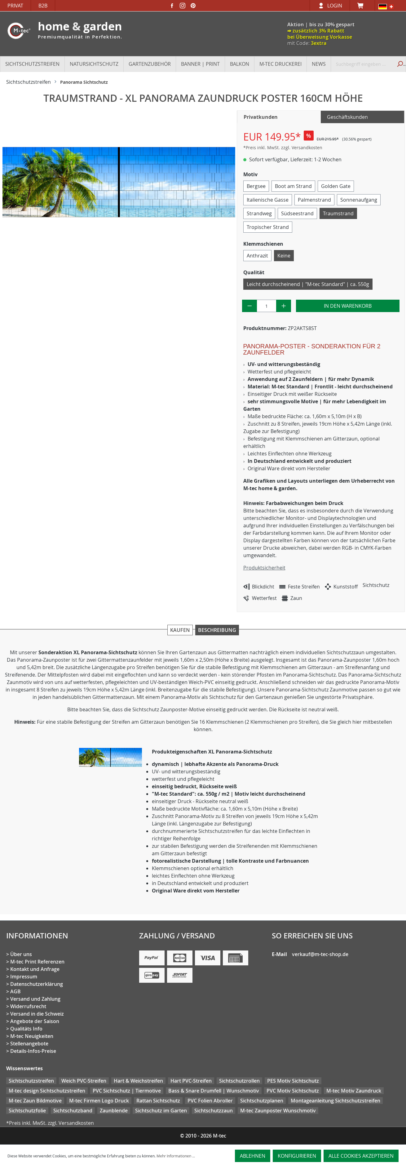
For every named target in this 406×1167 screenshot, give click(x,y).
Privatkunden (261, 117)
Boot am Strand (293, 186)
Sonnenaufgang (358, 199)
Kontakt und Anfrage (35, 969)
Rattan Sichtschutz (158, 1100)
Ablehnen (252, 1155)
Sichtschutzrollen (239, 1080)
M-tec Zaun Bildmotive (35, 1100)
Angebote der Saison (34, 1021)
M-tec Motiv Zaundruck (353, 1090)
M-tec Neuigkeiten (31, 1036)
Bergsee (256, 186)
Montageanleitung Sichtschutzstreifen (335, 1100)
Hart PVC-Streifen (191, 1080)
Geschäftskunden (347, 117)
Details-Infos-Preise (33, 1051)
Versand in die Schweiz (37, 1013)
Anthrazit (257, 255)
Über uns (21, 954)
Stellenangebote (29, 1043)
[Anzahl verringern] (249, 306)
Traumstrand (338, 213)
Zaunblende (114, 1110)
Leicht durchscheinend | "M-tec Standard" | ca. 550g (308, 284)
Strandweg (259, 213)
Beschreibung (217, 630)
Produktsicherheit (264, 567)
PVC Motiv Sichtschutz (293, 1090)
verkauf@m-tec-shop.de (320, 954)
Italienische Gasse (268, 199)
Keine (283, 255)
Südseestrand (297, 213)
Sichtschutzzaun (213, 1110)
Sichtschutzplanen (261, 1100)
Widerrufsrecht (28, 1006)
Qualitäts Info (26, 1028)
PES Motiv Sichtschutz (293, 1080)
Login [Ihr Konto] (334, 5)
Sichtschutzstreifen (31, 1080)
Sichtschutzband (72, 1110)
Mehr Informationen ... (176, 1155)
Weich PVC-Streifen (83, 1080)
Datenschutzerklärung (36, 984)
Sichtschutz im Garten (161, 1110)
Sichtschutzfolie (27, 1110)
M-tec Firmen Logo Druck (99, 1100)
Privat (15, 5)
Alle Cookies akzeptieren (361, 1155)
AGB (15, 991)
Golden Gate (336, 186)
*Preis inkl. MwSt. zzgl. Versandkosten (282, 147)
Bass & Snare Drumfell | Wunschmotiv (213, 1090)
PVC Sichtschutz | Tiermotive (127, 1090)
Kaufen (180, 630)
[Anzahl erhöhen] (283, 306)
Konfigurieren (297, 1155)
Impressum (23, 976)
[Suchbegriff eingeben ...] (362, 63)
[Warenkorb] (362, 5)
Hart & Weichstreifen (138, 1080)
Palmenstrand (314, 199)
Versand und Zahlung (35, 998)
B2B (42, 5)
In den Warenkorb (348, 305)
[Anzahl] (266, 306)
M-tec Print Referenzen (37, 961)
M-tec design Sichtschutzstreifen (47, 1090)
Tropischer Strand (268, 227)
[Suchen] (399, 63)
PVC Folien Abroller (210, 1100)
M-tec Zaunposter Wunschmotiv (278, 1110)
